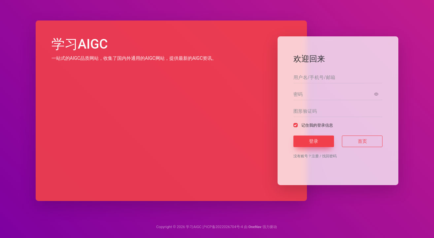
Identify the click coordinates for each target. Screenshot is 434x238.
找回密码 (329, 156)
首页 (362, 141)
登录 (313, 141)
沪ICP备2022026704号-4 (222, 227)
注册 (315, 156)
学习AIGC (193, 227)
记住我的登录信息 (317, 125)
